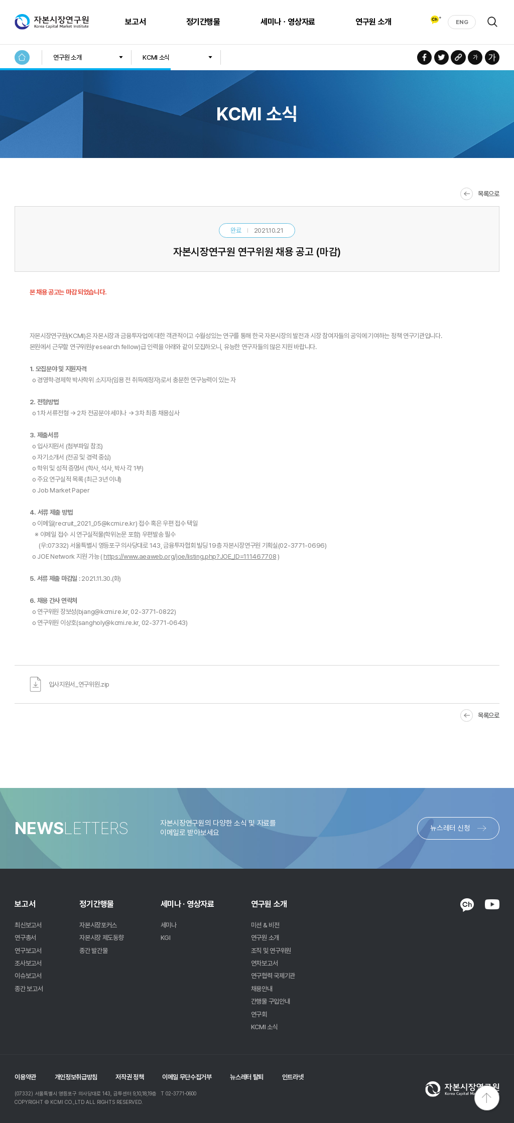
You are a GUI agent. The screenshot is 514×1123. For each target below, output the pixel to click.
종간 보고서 (29, 989)
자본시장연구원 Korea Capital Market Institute (52, 22)
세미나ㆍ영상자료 (283, 22)
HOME (22, 57)
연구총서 (25, 937)
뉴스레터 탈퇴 (247, 1077)
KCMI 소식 (156, 57)
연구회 (259, 1014)
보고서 (131, 22)
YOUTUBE (492, 904)
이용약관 (25, 1077)
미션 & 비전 (265, 925)
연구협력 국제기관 (273, 976)
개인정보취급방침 (76, 1077)
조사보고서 (28, 963)
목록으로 (488, 194)
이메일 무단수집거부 (187, 1077)
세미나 (169, 925)
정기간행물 (199, 22)
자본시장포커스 (98, 925)
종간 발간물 (93, 950)
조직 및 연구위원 (271, 950)
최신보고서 (28, 925)
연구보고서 (28, 950)
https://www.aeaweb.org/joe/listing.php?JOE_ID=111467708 (189, 556)
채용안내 (262, 989)
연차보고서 (264, 963)
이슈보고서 (28, 976)
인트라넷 (293, 1077)
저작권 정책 (129, 1077)
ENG (462, 22)
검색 (492, 22)
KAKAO (466, 905)
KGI (166, 937)
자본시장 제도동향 (101, 937)
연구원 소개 (369, 22)
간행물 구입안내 (270, 1001)
